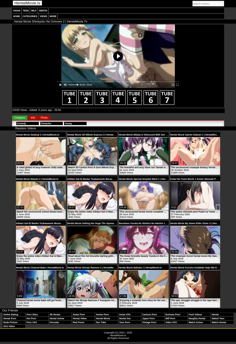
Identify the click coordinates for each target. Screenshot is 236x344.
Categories (30, 16)
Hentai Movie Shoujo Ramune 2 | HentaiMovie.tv (93, 267)
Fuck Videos (195, 314)
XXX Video (9, 326)
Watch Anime (196, 322)
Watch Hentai (219, 322)
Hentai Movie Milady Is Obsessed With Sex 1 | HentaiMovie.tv (152, 134)
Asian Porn (79, 314)
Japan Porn (148, 318)
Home (16, 16)
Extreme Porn (172, 314)
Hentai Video (80, 318)
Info (33, 117)
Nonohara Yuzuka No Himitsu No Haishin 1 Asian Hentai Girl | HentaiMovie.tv (160, 223)
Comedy (21, 123)
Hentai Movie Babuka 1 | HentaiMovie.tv (140, 267)
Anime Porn (102, 314)
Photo (44, 117)
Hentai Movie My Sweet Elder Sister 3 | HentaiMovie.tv (199, 223)
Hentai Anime (57, 318)
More (53, 16)
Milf (34, 10)
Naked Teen (218, 318)
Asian (16, 10)
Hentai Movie (103, 318)
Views (43, 16)
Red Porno (78, 322)
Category (20, 117)
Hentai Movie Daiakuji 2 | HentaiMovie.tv (37, 134)
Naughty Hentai (197, 318)
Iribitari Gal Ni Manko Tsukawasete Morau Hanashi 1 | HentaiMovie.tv (104, 179)
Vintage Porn (149, 322)
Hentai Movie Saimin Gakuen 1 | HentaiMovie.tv (195, 134)
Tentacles (46, 123)
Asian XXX (124, 314)
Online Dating (10, 314)
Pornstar (54, 322)
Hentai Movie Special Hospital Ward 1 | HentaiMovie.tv (148, 179)
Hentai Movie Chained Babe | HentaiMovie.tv (40, 267)
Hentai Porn (9, 318)
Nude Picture (10, 322)
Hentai (43, 10)
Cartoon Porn (149, 314)
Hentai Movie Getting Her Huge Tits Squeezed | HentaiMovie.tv (101, 223)
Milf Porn (170, 318)
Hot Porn (31, 318)
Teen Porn (124, 322)
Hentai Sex (125, 318)
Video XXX (171, 322)
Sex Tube (101, 322)
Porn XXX (31, 322)
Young (68, 123)
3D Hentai (55, 314)
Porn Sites (32, 314)
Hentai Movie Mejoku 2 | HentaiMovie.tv (37, 179)
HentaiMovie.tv (27, 3)
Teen (26, 10)
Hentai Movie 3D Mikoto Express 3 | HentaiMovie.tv (94, 134)
